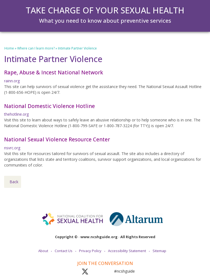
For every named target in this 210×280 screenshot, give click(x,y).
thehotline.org (16, 114)
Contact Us (63, 250)
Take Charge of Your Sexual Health (105, 10)
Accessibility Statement (127, 250)
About (43, 250)
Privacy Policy (90, 250)
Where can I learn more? (36, 48)
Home (9, 48)
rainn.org (12, 80)
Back (14, 181)
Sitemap (159, 250)
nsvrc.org (12, 147)
